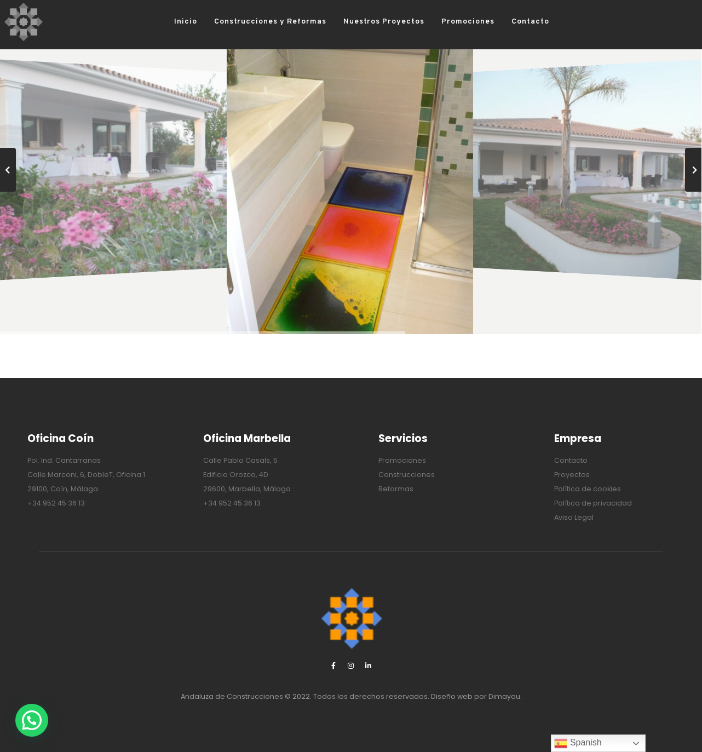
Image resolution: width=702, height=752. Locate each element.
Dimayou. (505, 696)
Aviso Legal (574, 517)
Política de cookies (587, 488)
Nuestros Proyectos (366, 21)
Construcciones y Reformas (253, 21)
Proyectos (572, 474)
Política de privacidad (593, 503)
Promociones (450, 21)
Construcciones (406, 474)
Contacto (513, 21)
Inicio (169, 21)
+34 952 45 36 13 (56, 503)
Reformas (395, 488)
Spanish (577, 743)
